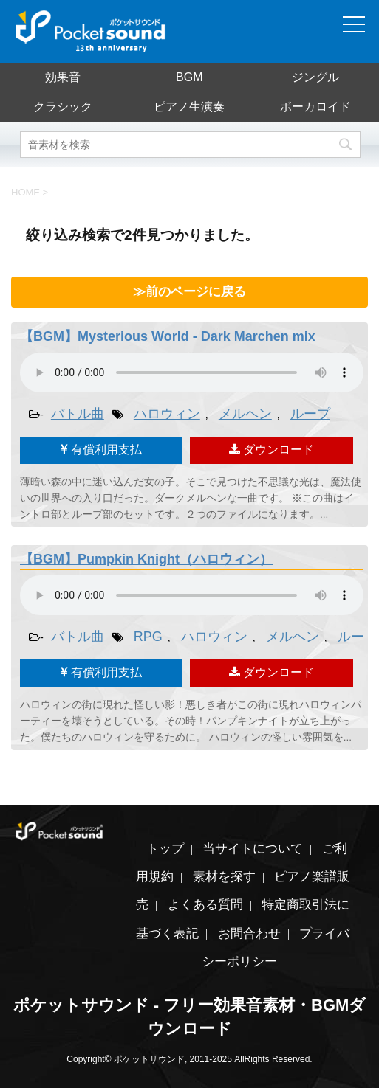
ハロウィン (167, 413)
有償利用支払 (101, 449)
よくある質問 (205, 905)
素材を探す (224, 877)
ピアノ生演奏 (189, 106)
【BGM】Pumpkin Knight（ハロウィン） (146, 559)
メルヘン (245, 413)
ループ (310, 413)
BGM (189, 77)
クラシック (62, 106)
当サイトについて (252, 849)
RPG (148, 636)
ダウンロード (271, 449)
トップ (165, 849)
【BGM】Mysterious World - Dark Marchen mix (167, 336)
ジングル (315, 77)
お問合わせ (249, 933)
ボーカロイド (315, 106)
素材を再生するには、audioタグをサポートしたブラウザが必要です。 (191, 372)
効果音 (63, 77)
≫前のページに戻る (189, 292)
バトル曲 (77, 413)
